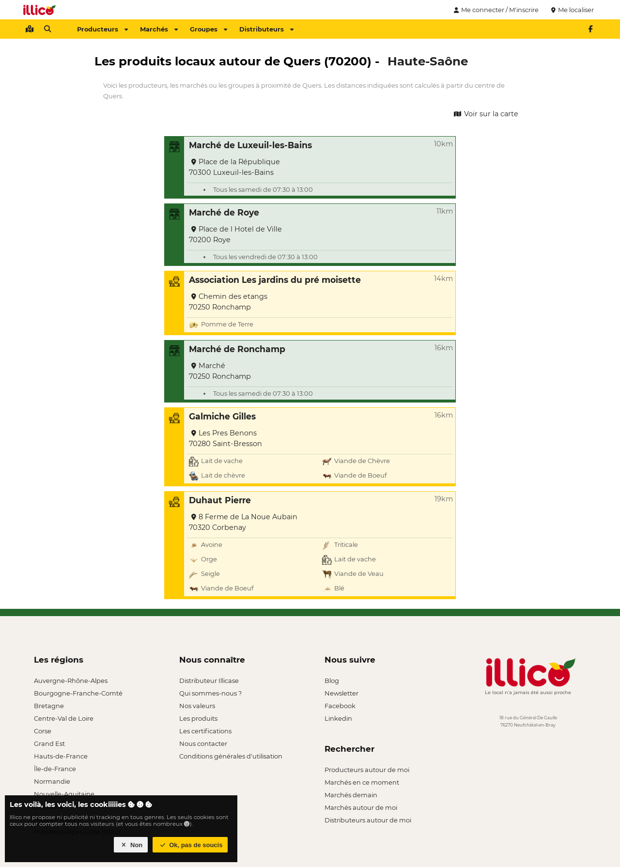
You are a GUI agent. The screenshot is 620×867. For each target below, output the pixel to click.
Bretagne (49, 706)
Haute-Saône (428, 61)
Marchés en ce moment (362, 782)
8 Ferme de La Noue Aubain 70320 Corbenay (243, 522)
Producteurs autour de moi (367, 770)
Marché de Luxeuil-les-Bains (250, 145)
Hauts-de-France (61, 756)
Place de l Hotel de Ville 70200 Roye (235, 234)
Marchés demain (351, 795)
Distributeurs (266, 29)
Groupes (208, 29)
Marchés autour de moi (361, 807)
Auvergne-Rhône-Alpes (71, 680)
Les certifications (205, 731)
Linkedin (338, 718)
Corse (42, 731)
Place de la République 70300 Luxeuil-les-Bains (234, 167)
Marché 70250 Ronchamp (220, 371)
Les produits (198, 718)
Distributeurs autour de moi (368, 820)
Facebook (340, 706)
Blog (332, 680)
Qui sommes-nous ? (210, 693)
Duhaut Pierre (220, 500)
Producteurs (102, 29)
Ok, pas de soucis (190, 845)
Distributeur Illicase (209, 680)
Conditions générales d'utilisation (230, 756)
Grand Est (49, 743)
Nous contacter (203, 743)
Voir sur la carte (485, 113)
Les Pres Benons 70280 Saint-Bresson (225, 438)
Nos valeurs (197, 706)
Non (131, 845)
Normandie (52, 781)
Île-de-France (55, 769)
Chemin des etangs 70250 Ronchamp (228, 301)
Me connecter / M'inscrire (495, 10)
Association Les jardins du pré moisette (275, 280)
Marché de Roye (224, 212)
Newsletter (341, 693)
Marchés (159, 29)
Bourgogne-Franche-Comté (78, 693)
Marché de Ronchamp (237, 349)
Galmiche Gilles (222, 416)
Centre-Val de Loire (63, 718)
